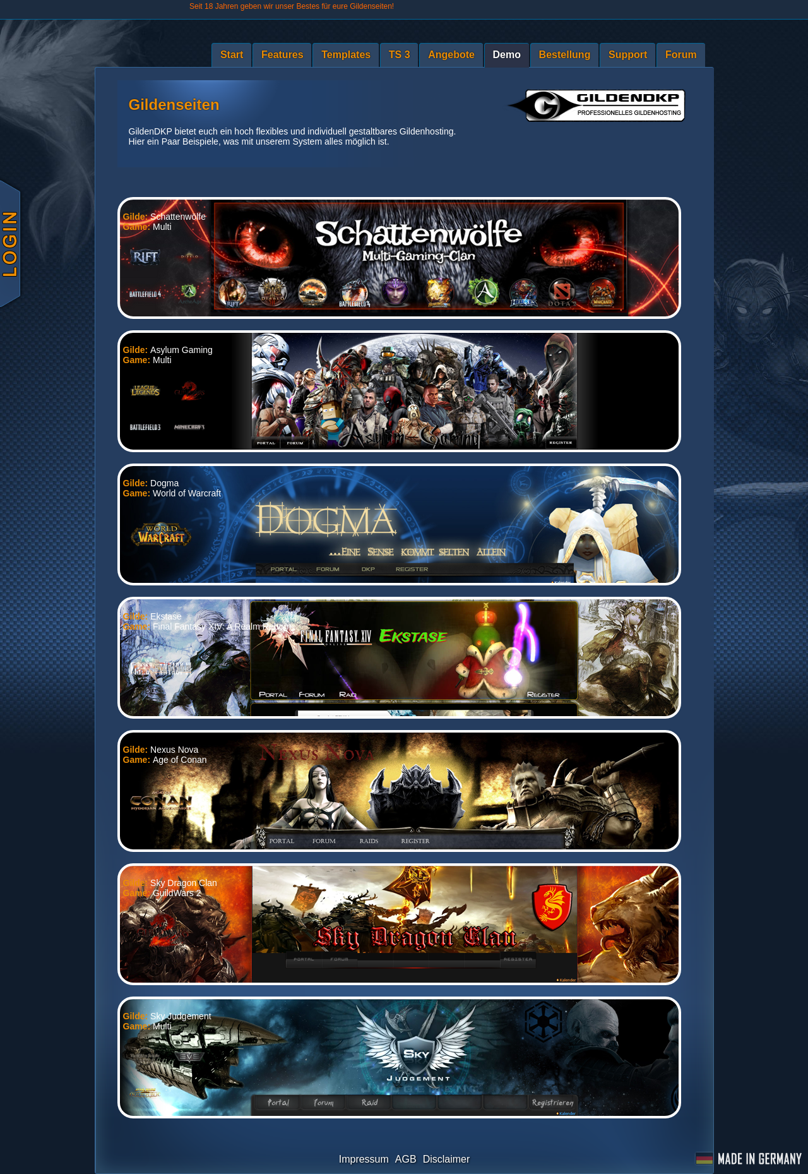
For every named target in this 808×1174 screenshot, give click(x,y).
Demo (507, 54)
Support (628, 54)
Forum (681, 54)
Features (282, 54)
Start (231, 54)
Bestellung (565, 54)
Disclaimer (446, 1159)
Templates (346, 54)
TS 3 (399, 54)
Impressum (364, 1159)
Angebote (451, 54)
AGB (406, 1159)
